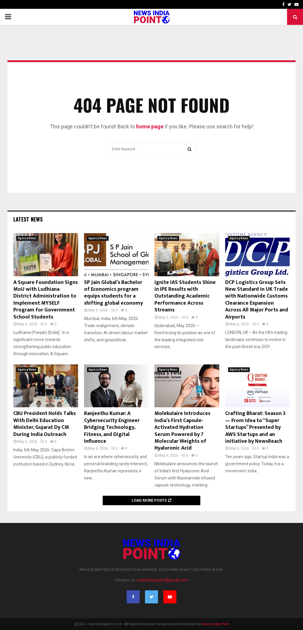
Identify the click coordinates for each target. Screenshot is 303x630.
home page (149, 126)
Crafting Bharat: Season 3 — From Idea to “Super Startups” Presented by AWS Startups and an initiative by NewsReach (255, 427)
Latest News (28, 219)
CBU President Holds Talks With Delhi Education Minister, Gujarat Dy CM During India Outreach (44, 424)
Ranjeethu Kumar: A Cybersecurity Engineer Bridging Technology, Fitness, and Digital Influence (112, 427)
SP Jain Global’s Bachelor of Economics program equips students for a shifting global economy (113, 293)
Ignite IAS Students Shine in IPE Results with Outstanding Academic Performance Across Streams (185, 296)
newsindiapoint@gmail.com (162, 580)
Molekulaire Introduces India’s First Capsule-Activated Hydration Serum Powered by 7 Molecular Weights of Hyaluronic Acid (182, 431)
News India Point (215, 624)
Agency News (27, 238)
